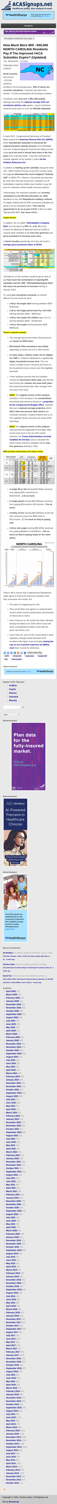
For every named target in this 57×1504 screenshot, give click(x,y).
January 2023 (12, 1119)
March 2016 (11, 1388)
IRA (6, 659)
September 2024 (14, 1053)
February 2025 (13, 1037)
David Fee (7, 976)
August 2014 (12, 1450)
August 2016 (12, 1371)
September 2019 (14, 1250)
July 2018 (10, 1296)
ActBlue (13, 685)
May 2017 (10, 1342)
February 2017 (13, 1352)
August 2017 (12, 1332)
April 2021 (11, 1188)
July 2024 (10, 1060)
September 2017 (14, 1329)
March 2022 (11, 1152)
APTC (7, 656)
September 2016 (14, 1368)
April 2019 (11, 1267)
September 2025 (14, 1014)
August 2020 (12, 1214)
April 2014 (11, 1463)
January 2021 (12, 1198)
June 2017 (11, 1339)
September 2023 (14, 1093)
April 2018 (11, 1306)
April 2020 (11, 1227)
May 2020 (10, 1224)
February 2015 (13, 1430)
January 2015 (12, 1434)
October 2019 (12, 1247)
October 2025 (12, 1011)
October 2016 (12, 1365)
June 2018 (11, 1299)
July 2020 (10, 1217)
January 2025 (12, 1040)
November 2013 (13, 1480)
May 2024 (10, 1067)
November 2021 (13, 1165)
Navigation (28, 26)
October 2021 (12, 1168)
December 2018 (13, 1280)
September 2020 (14, 1211)
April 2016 (11, 1385)
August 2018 (12, 1293)
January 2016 (12, 1394)
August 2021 (12, 1175)
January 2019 (12, 1276)
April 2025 (11, 1031)
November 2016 (13, 1362)
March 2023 (11, 1113)
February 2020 (13, 1234)
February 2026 (13, 998)
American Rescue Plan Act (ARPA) (36, 139)
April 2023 (11, 1109)
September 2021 (14, 1172)
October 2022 (12, 1129)
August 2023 (12, 1096)
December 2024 (13, 1044)
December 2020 (13, 1201)
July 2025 (10, 1021)
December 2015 (13, 1398)
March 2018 (11, 1309)
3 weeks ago (37, 982)
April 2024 (11, 1070)
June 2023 (11, 1103)
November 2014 (13, 1440)
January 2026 (12, 1001)
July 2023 (10, 1099)
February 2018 (13, 1312)
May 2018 (10, 1303)
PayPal (12, 689)
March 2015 (11, 1427)
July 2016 (10, 1375)
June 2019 (11, 1260)
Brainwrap (14, 1502)
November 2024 (13, 1047)
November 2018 (13, 1283)
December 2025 (13, 1004)
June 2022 (11, 1142)
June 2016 (11, 1378)
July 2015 (10, 1414)
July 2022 (10, 1139)
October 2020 (12, 1208)
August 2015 (12, 1411)
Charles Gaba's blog (34, 653)
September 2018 (14, 1289)
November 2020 (13, 1204)
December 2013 (13, 1476)
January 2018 (12, 1316)
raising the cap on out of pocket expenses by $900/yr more (31, 644)
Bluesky (13, 700)
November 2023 (13, 1086)
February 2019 (13, 1273)
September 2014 (14, 1447)
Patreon (13, 693)
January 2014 (12, 1473)
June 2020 (11, 1221)
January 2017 (12, 1355)
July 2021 (10, 1178)
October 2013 (12, 1483)
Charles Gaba (9, 964)
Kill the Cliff (17, 656)
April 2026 (11, 991)
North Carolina (17, 659)
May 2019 (10, 1263)
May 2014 (10, 1460)
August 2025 (12, 1017)
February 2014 (13, 1470)
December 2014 (13, 1437)
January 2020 (12, 1237)
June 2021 (11, 1181)
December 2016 (13, 1358)
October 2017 (12, 1326)
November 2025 (13, 1008)
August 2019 (12, 1253)
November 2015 (13, 1401)
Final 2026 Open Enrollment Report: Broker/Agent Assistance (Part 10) (27, 967)
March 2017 (11, 1348)
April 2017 (11, 1345)
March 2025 (11, 1034)
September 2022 (14, 1132)
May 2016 (10, 1381)
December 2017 (13, 1319)
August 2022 (12, 1135)
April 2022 (11, 1149)
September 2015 (14, 1408)
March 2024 (11, 1073)
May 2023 (10, 1106)
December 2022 (13, 1122)
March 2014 (11, 1467)
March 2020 (11, 1230)
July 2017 (10, 1335)
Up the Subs (30, 656)
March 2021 (11, 1191)
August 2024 (12, 1057)
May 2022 (10, 1145)
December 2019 (13, 1240)
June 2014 (11, 1457)
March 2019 (11, 1270)
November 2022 (13, 1126)
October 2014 (12, 1444)
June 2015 (11, 1417)
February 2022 (13, 1155)
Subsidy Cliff (42, 656)
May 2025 (10, 1027)
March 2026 (11, 994)
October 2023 (12, 1090)
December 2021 (13, 1162)
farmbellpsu (8, 953)
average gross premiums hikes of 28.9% (22, 245)
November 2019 (13, 1244)
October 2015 (12, 1404)
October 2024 (12, 1050)
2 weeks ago (10, 959)
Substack (13, 697)
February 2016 (13, 1391)
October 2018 (12, 1286)
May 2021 (10, 1185)
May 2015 (10, 1421)
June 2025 (11, 1024)
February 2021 (13, 1194)
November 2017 (13, 1322)
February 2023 (13, 1116)
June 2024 (11, 1063)
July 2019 (10, 1257)
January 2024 (12, 1080)
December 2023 (13, 1083)
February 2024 (13, 1076)
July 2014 (10, 1453)
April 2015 (11, 1424)
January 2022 (12, 1158)
